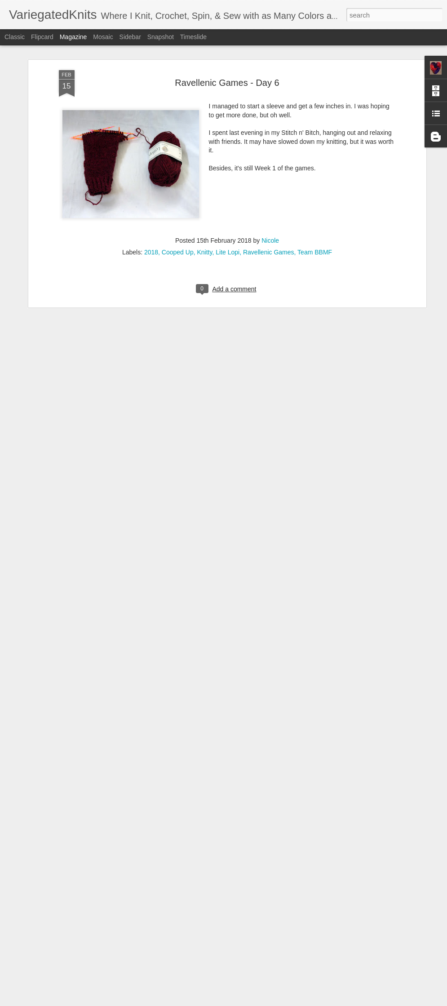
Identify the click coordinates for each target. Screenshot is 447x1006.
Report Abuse (278, 1001)
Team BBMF (314, 177)
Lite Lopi (227, 177)
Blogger (251, 1001)
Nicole (270, 165)
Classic (14, 36)
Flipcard (42, 36)
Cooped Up (178, 177)
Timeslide (193, 36)
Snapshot (160, 36)
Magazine (73, 36)
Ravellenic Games (268, 177)
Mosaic (103, 36)
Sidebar (130, 36)
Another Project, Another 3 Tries (190, 894)
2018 (151, 177)
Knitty (204, 177)
